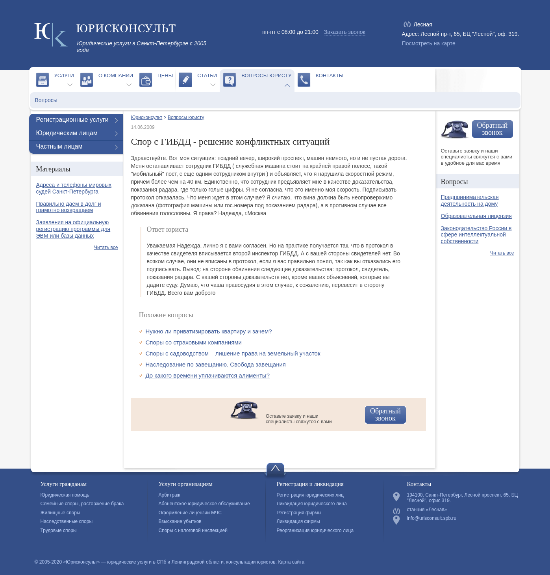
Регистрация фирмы (299, 512)
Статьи (207, 75)
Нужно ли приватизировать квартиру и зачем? (209, 331)
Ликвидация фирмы (298, 521)
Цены (165, 75)
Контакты (329, 75)
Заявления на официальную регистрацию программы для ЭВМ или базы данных (73, 229)
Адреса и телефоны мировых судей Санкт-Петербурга (74, 188)
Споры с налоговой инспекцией (193, 530)
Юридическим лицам (67, 133)
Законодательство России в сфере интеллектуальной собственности (476, 235)
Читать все (106, 247)
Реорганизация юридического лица (315, 530)
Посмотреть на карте (429, 43)
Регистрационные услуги (72, 119)
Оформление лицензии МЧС (190, 512)
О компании (115, 75)
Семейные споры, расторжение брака (82, 503)
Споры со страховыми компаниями (194, 342)
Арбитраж (169, 495)
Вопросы (46, 100)
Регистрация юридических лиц (310, 495)
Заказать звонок (344, 32)
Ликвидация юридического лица (312, 503)
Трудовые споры (59, 530)
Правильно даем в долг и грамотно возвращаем (68, 207)
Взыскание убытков (180, 521)
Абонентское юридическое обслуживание (204, 503)
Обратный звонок (385, 414)
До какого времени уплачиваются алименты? (208, 375)
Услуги (64, 75)
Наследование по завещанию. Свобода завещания (216, 364)
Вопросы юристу (266, 75)
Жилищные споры (60, 512)
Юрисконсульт (147, 117)
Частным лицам (59, 146)
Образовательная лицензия (476, 216)
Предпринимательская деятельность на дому (470, 200)
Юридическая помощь (65, 495)
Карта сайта (291, 562)
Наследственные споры (67, 521)
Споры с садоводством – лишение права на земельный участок (233, 353)
